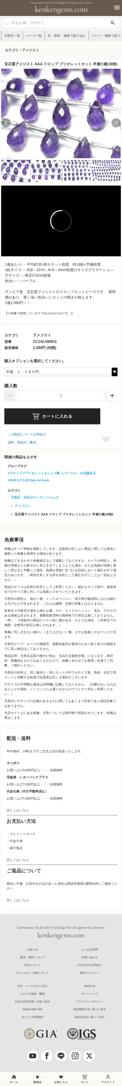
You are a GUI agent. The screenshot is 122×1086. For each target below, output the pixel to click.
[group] (61, 113)
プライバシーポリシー (89, 1001)
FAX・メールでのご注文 (32, 986)
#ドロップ (15, 473)
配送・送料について (32, 957)
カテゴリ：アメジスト (22, 50)
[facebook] (47, 1056)
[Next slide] (116, 122)
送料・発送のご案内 (22, 442)
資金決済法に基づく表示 (89, 1017)
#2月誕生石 (88, 473)
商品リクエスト (89, 972)
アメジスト (23, 506)
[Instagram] (75, 1056)
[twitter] (89, 1056)
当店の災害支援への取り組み (32, 1001)
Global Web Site (32, 1009)
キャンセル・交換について (32, 972)
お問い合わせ (89, 957)
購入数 (10, 386)
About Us (89, 986)
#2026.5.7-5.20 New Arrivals (28, 480)
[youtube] (32, 1056)
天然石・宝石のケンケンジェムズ (35, 497)
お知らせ (32, 949)
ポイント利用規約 (32, 1017)
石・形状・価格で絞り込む (67, 35)
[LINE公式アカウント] (61, 1056)
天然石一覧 (12, 35)
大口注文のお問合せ (89, 965)
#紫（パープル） (67, 473)
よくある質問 (89, 949)
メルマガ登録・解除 (32, 993)
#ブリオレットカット (38, 473)
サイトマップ (89, 993)
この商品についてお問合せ (27, 434)
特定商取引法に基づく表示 (89, 1009)
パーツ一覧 (34, 35)
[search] (113, 23)
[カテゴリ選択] (6, 21)
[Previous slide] (6, 122)
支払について (32, 965)
